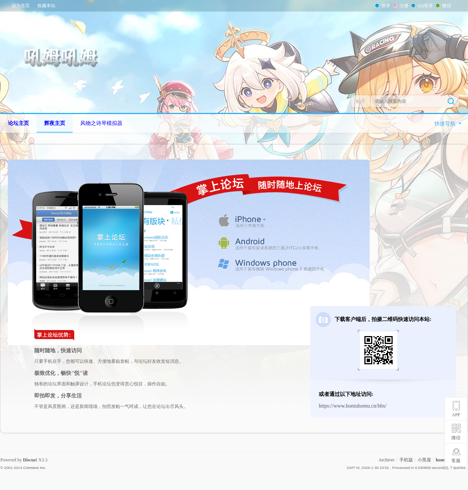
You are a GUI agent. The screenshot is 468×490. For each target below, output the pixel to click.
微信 (445, 5)
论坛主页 (18, 123)
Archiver (386, 460)
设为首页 (21, 5)
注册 (403, 5)
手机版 (406, 460)
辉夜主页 (54, 123)
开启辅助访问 (458, 5)
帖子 (360, 101)
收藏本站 (46, 5)
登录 (385, 5)
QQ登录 (424, 5)
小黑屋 (424, 460)
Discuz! (30, 460)
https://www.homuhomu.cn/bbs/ (353, 406)
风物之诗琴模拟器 (101, 123)
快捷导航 (445, 123)
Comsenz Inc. (34, 468)
